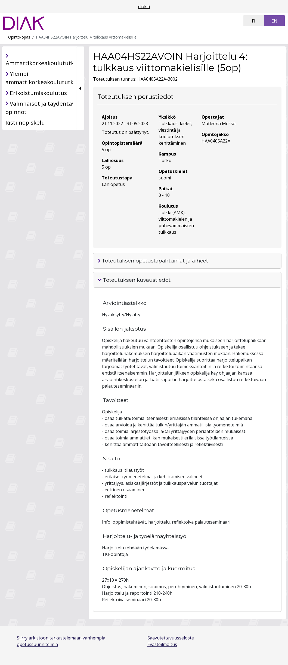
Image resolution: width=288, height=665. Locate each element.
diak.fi (144, 7)
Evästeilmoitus (162, 644)
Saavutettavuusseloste (170, 638)
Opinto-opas (19, 37)
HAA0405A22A (216, 141)
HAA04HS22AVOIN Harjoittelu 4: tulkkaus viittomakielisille (86, 37)
